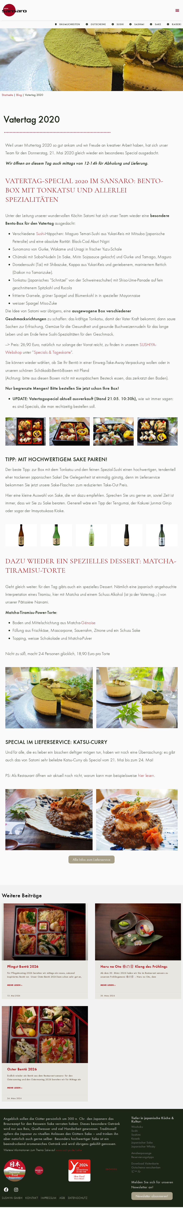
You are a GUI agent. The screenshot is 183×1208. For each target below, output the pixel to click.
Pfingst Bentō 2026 (22, 966)
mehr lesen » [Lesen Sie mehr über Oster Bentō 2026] (14, 1088)
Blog (19, 95)
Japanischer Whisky (143, 1147)
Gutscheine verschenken (146, 1168)
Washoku (137, 1127)
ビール (136, 1172)
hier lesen (146, 775)
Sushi (40, 233)
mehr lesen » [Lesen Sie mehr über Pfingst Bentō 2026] (14, 985)
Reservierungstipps (142, 1158)
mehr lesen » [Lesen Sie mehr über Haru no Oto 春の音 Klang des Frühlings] (108, 985)
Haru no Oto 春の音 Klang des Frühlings (134, 966)
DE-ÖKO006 (111, 1169)
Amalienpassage (141, 1154)
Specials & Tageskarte (52, 352)
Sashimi (135, 1135)
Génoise (88, 622)
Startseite (7, 95)
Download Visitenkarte (145, 1164)
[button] (177, 10)
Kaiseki (135, 1139)
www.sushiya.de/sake (69, 1151)
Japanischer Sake (142, 1143)
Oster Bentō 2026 (22, 1069)
